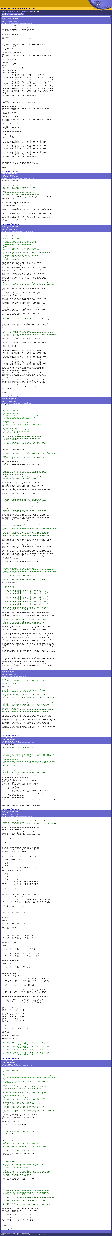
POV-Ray (3, 11)
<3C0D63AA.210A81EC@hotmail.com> (20, 816)
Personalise (21, 8)
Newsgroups (11, 11)
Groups (7, 8)
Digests (13, 8)
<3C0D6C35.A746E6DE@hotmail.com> (20, 1065)
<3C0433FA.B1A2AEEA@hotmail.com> (21, 231)
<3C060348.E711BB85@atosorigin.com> (21, 742)
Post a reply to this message (10, 171)
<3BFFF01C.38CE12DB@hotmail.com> (20, 23)
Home (3, 8)
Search (27, 8)
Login (33, 8)
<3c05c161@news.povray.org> (18, 676)
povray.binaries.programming (24, 11)
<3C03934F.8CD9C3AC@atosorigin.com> (21, 178)
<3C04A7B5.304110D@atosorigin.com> (21, 403)
